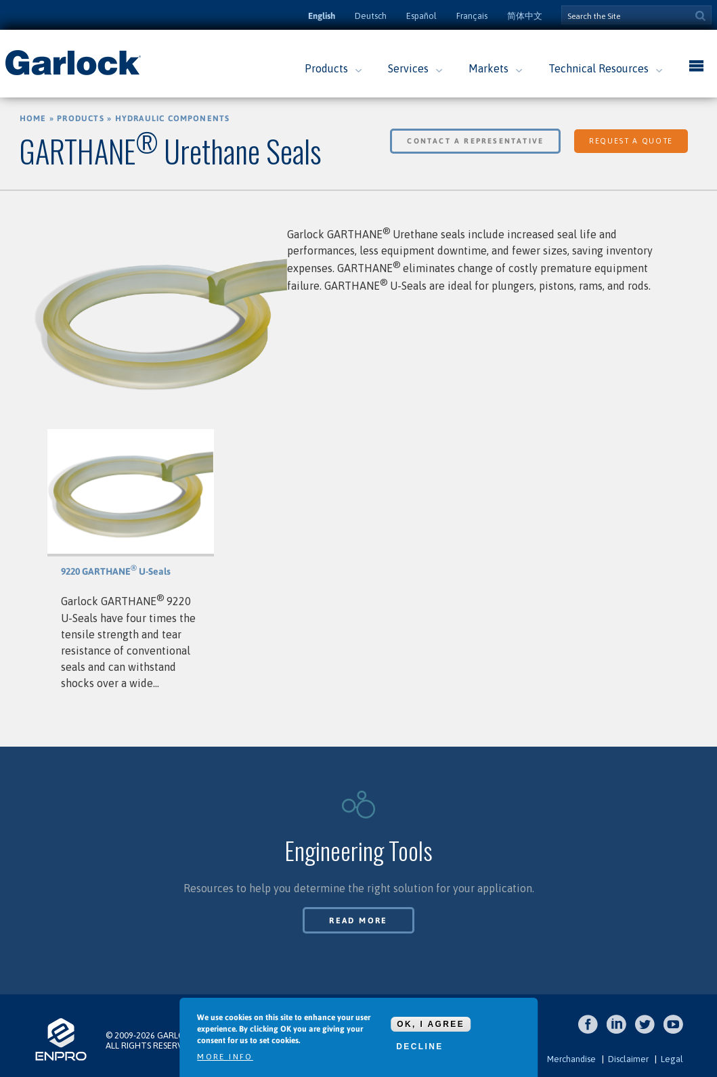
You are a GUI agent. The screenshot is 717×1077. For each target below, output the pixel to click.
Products (326, 68)
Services (408, 68)
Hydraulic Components (172, 118)
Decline (419, 1049)
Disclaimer (628, 1059)
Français (471, 16)
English (321, 16)
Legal (672, 1059)
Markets (488, 68)
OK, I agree (430, 1027)
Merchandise (571, 1059)
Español (421, 16)
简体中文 (524, 16)
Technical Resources (598, 68)
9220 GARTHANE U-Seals (116, 571)
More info (225, 1059)
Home (33, 118)
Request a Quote (631, 141)
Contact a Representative (475, 141)
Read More (358, 920)
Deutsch (371, 16)
